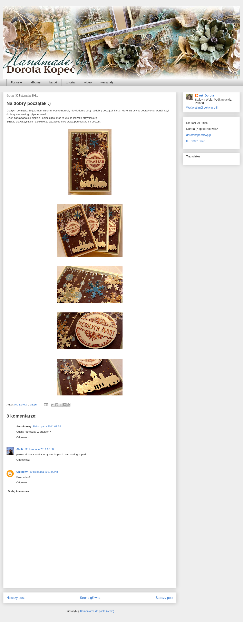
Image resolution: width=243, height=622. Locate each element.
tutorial (70, 82)
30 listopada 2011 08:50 (39, 449)
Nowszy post (16, 598)
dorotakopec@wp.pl (199, 135)
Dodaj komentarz (18, 491)
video (88, 82)
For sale (16, 82)
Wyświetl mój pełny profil (201, 107)
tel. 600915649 (195, 141)
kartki (53, 82)
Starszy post (164, 598)
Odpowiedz (23, 437)
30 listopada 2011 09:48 (44, 471)
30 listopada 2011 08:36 (47, 426)
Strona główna (90, 598)
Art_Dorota (206, 95)
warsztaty (107, 82)
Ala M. (20, 449)
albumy (36, 82)
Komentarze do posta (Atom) (97, 611)
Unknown (22, 471)
